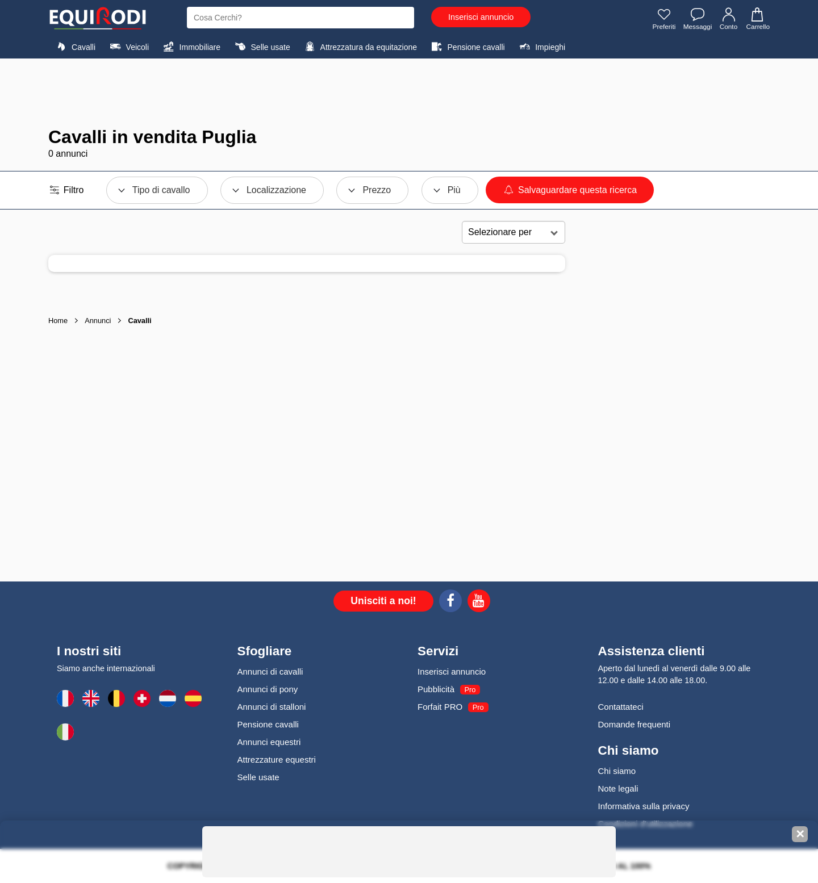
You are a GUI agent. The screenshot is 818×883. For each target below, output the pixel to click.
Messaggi (696, 19)
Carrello (757, 19)
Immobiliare (190, 47)
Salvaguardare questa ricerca (570, 190)
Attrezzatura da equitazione (359, 47)
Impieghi (540, 47)
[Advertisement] (409, 92)
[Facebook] (450, 602)
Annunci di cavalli (270, 671)
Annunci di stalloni (271, 707)
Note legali (618, 788)
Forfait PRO (440, 707)
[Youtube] (479, 602)
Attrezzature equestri (276, 759)
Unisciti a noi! (383, 600)
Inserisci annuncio (481, 17)
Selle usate (261, 47)
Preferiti (663, 19)
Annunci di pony (267, 689)
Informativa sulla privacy (644, 806)
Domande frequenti (634, 724)
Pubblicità (436, 689)
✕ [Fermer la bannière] (800, 834)
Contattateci (621, 707)
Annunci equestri (269, 742)
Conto (728, 19)
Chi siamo (617, 771)
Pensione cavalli (466, 47)
